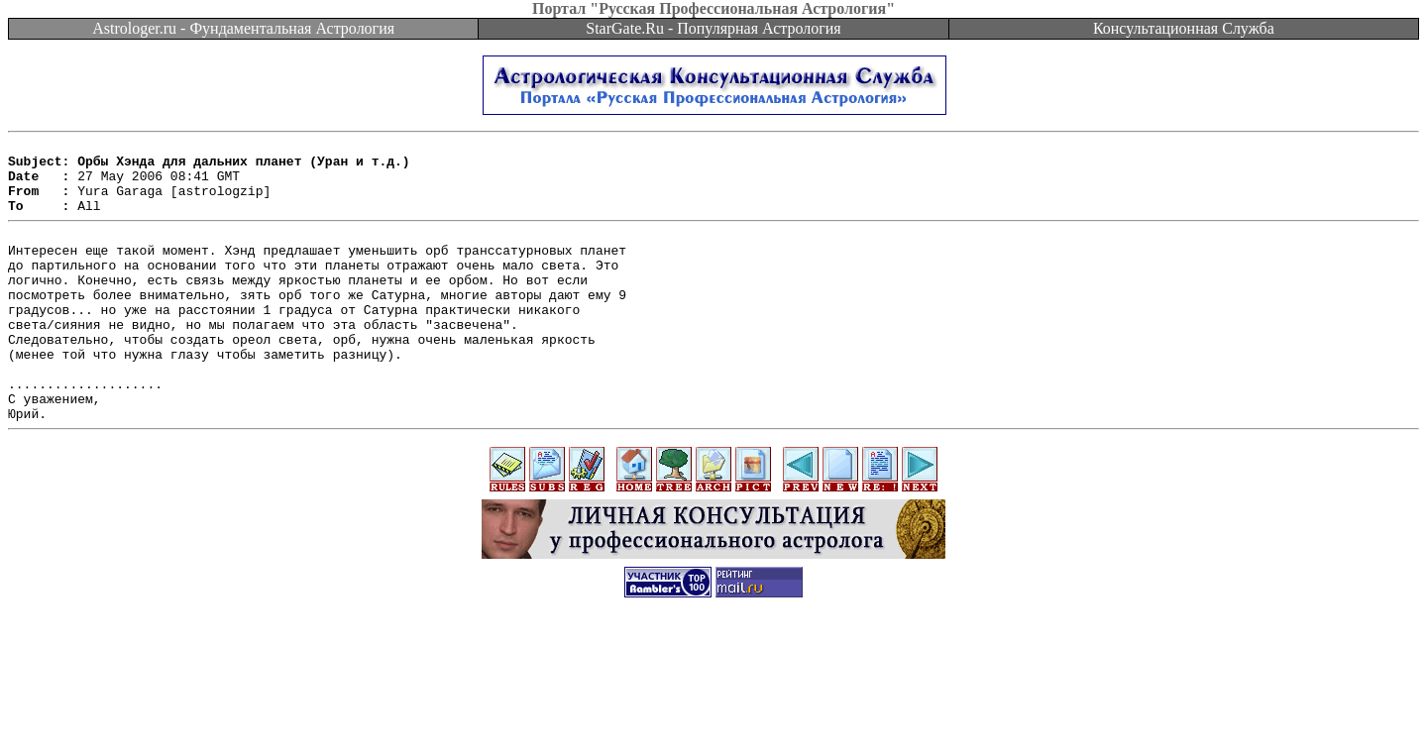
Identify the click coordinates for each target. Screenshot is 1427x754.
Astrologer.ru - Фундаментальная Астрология (243, 28)
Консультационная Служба (1183, 28)
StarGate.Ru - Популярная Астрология (713, 28)
